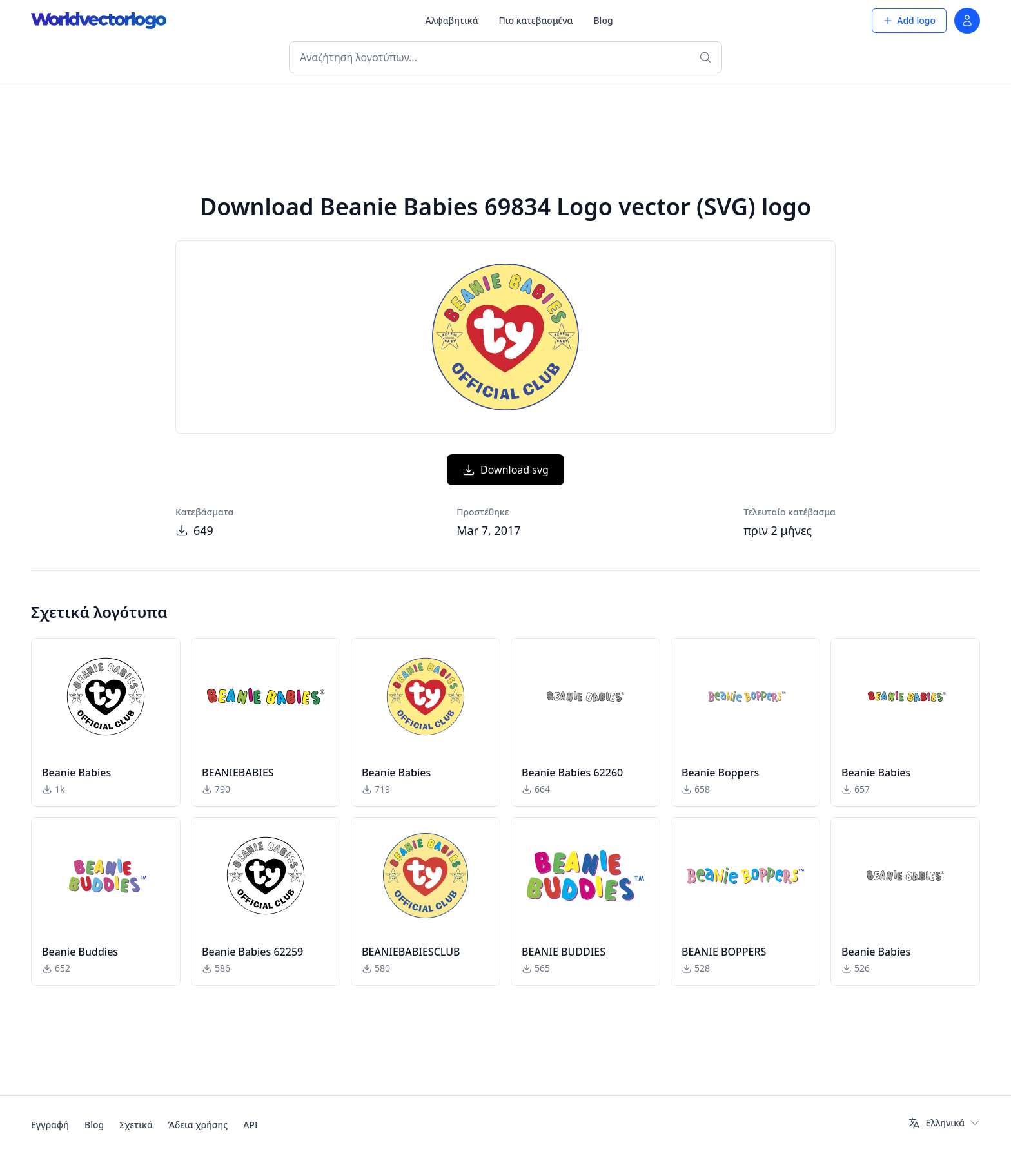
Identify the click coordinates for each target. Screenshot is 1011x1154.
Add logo (909, 20)
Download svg (505, 470)
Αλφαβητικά (452, 20)
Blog (603, 20)
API (250, 1125)
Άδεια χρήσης (198, 1125)
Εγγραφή (50, 1125)
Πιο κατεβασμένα (536, 20)
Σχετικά (136, 1125)
